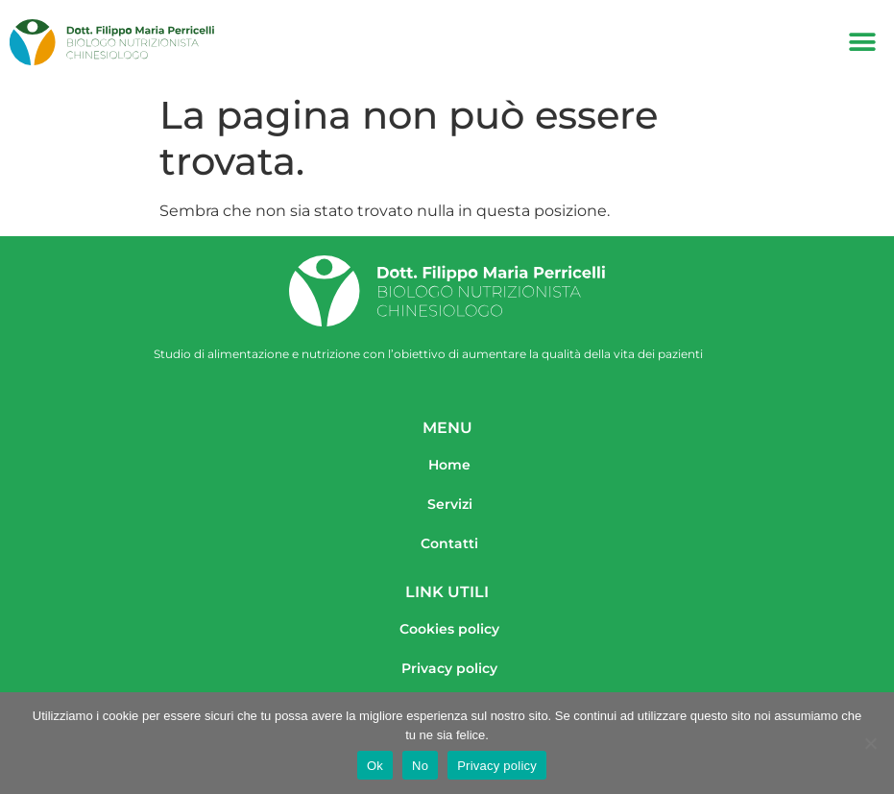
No (420, 765)
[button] (862, 42)
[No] (870, 743)
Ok (375, 765)
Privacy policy (497, 765)
